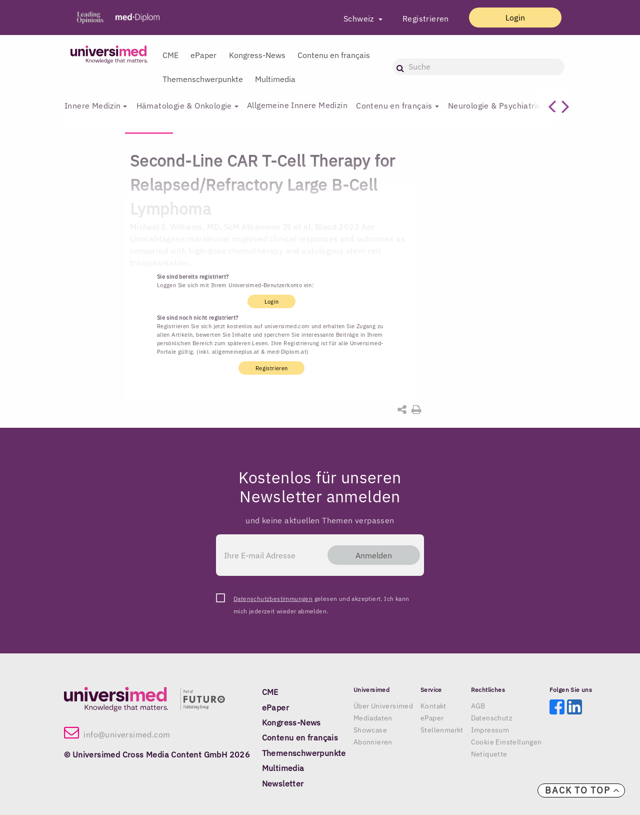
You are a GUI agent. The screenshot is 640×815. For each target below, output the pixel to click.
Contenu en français (334, 55)
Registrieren (422, 19)
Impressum (490, 729)
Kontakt (433, 705)
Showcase (370, 729)
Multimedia (275, 79)
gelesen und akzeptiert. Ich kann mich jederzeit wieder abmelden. (321, 600)
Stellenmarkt (442, 729)
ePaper (203, 55)
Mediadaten (373, 717)
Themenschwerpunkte (202, 79)
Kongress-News (257, 55)
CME (170, 55)
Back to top (582, 790)
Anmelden (372, 555)
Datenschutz (491, 717)
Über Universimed (383, 705)
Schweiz (356, 19)
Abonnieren (373, 741)
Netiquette (489, 753)
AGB (478, 705)
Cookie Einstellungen (506, 741)
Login (514, 18)
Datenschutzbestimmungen (273, 598)
